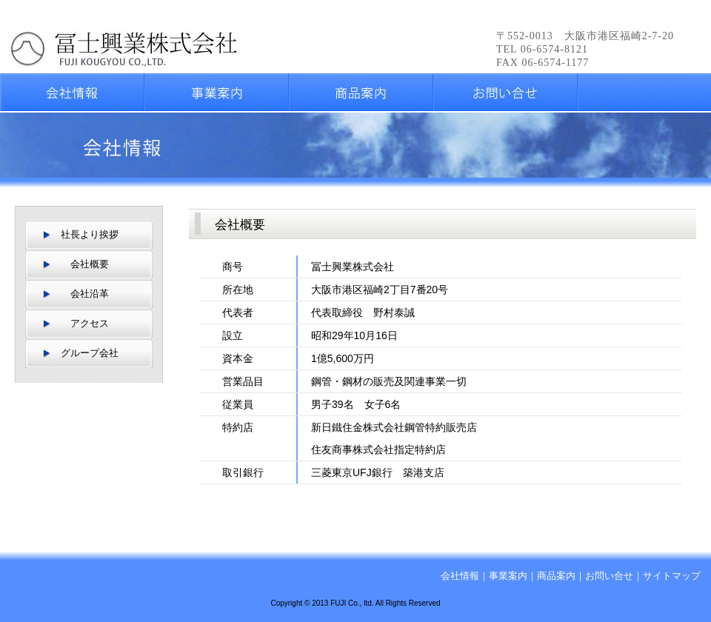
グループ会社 (89, 352)
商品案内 (556, 575)
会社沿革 (89, 293)
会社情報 (460, 575)
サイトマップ (672, 575)
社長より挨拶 (89, 234)
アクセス (89, 323)
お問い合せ (609, 575)
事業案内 (508, 575)
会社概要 (89, 264)
